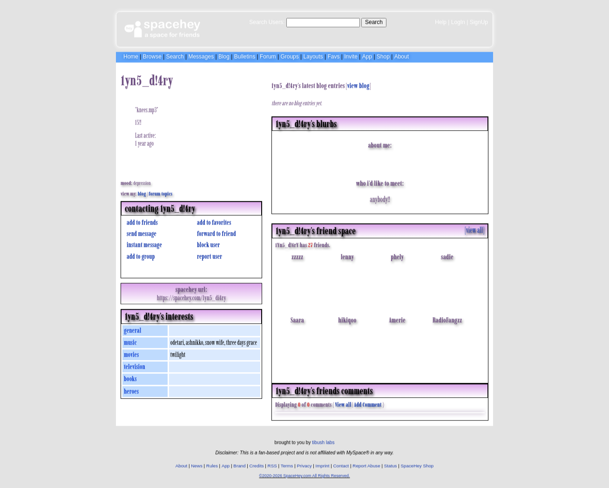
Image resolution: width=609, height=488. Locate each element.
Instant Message (143, 243)
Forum (268, 55)
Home (130, 55)
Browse (152, 55)
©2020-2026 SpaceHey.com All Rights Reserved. (304, 474)
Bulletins (244, 55)
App (367, 55)
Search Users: (266, 21)
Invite (351, 55)
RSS (272, 464)
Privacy (304, 464)
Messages (201, 55)
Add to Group (139, 254)
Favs (333, 55)
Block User (207, 243)
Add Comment (368, 402)
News (197, 464)
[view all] (474, 227)
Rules (212, 464)
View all (343, 402)
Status (390, 464)
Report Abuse (366, 464)
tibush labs (323, 441)
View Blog (358, 84)
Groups (289, 55)
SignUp (479, 21)
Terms (287, 464)
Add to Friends (141, 220)
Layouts (313, 55)
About (401, 55)
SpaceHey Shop (417, 464)
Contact (341, 464)
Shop (383, 55)
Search (374, 21)
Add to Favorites (213, 220)
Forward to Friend (215, 231)
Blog (224, 55)
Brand (239, 464)
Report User (208, 254)
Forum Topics (160, 191)
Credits (257, 464)
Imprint (323, 464)
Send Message (140, 231)
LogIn (458, 21)
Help (441, 21)
